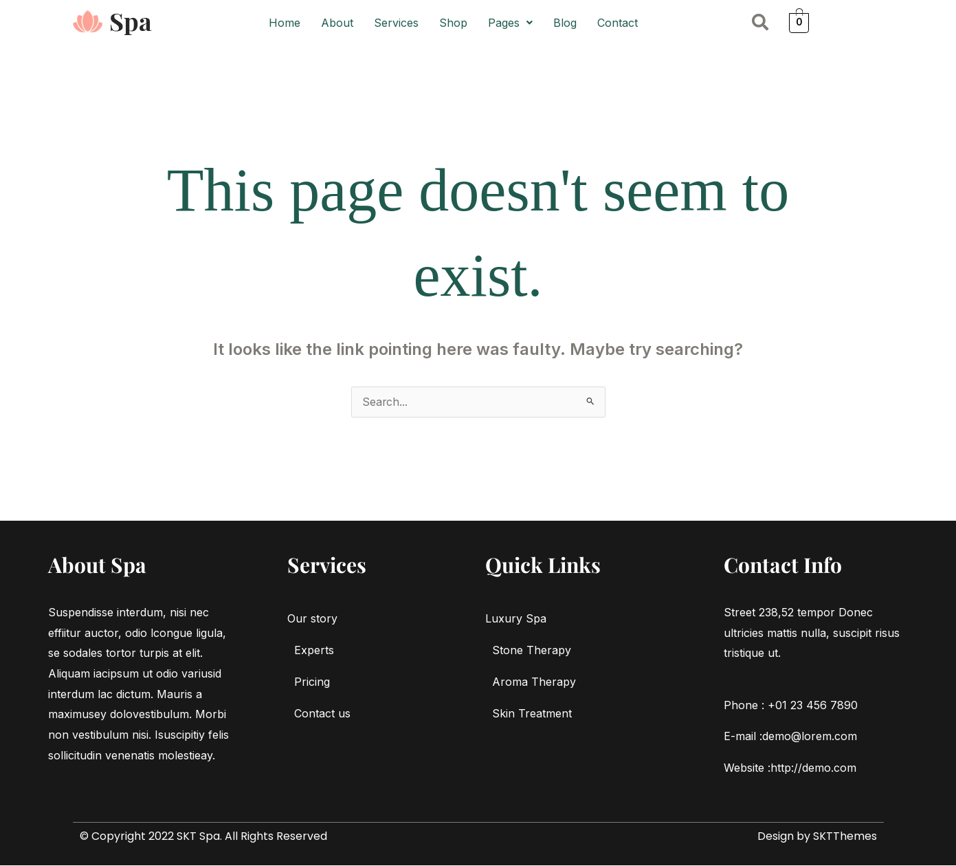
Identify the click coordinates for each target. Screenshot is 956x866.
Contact (617, 23)
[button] (510, 23)
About (337, 23)
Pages (510, 23)
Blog (565, 23)
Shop (453, 23)
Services (396, 23)
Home (284, 23)
